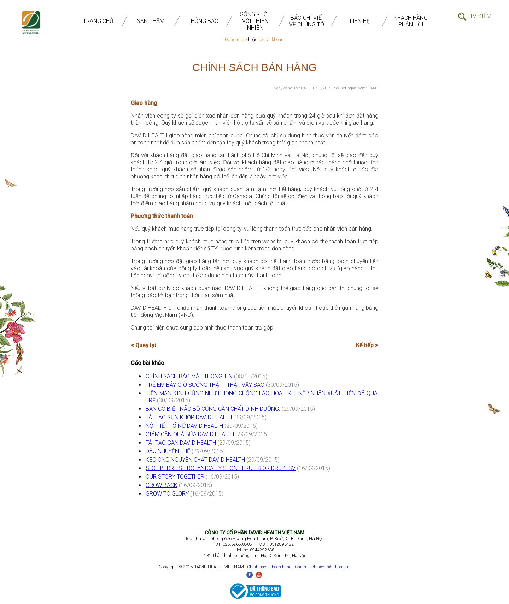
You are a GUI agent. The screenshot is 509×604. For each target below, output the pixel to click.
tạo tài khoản (270, 39)
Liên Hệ (360, 21)
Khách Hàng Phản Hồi (411, 21)
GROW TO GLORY (167, 493)
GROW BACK (161, 485)
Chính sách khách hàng (269, 566)
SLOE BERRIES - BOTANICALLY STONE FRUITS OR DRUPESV (221, 468)
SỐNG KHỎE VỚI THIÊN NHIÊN (255, 21)
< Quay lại (143, 345)
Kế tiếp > (367, 345)
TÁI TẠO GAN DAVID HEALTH (181, 442)
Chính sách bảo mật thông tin (323, 566)
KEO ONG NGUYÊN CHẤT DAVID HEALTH (195, 459)
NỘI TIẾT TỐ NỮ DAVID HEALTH (184, 425)
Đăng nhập (236, 39)
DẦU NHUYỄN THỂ (168, 451)
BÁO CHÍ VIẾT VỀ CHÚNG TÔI (307, 21)
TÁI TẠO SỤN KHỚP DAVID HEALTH (189, 417)
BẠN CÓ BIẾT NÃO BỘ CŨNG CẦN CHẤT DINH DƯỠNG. (213, 408)
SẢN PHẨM (150, 21)
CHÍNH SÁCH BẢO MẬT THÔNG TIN (190, 376)
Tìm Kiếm (479, 16)
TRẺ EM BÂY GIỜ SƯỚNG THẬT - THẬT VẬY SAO (205, 384)
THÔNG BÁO (203, 21)
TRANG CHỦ (98, 21)
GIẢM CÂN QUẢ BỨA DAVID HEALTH (190, 434)
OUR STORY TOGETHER (175, 476)
